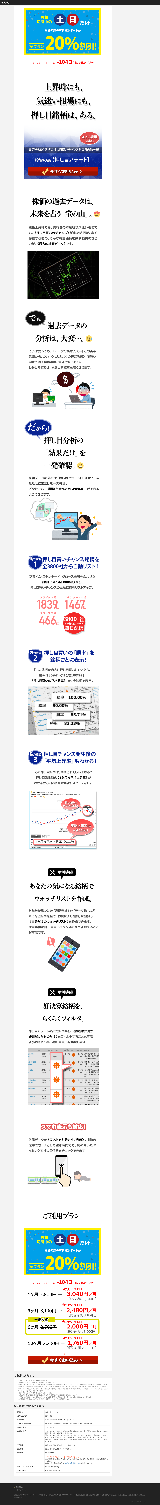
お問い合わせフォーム (72, 1463)
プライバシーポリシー (23, 1490)
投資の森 (6, 2)
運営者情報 (19, 1487)
